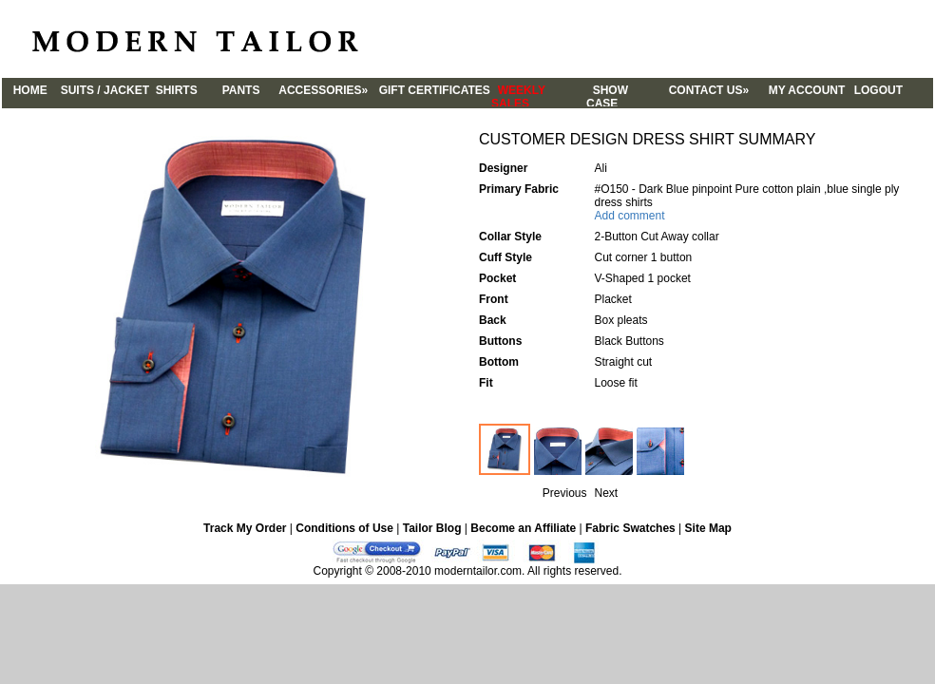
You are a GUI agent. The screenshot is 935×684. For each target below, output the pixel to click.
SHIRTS (173, 90)
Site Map (708, 528)
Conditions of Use (344, 528)
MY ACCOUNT (805, 94)
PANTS (244, 94)
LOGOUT (876, 94)
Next (607, 493)
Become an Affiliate (523, 528)
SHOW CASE (624, 95)
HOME (30, 94)
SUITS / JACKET (101, 90)
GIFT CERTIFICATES (431, 94)
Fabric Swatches (630, 528)
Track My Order (244, 528)
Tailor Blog (432, 528)
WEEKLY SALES (538, 95)
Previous (565, 493)
